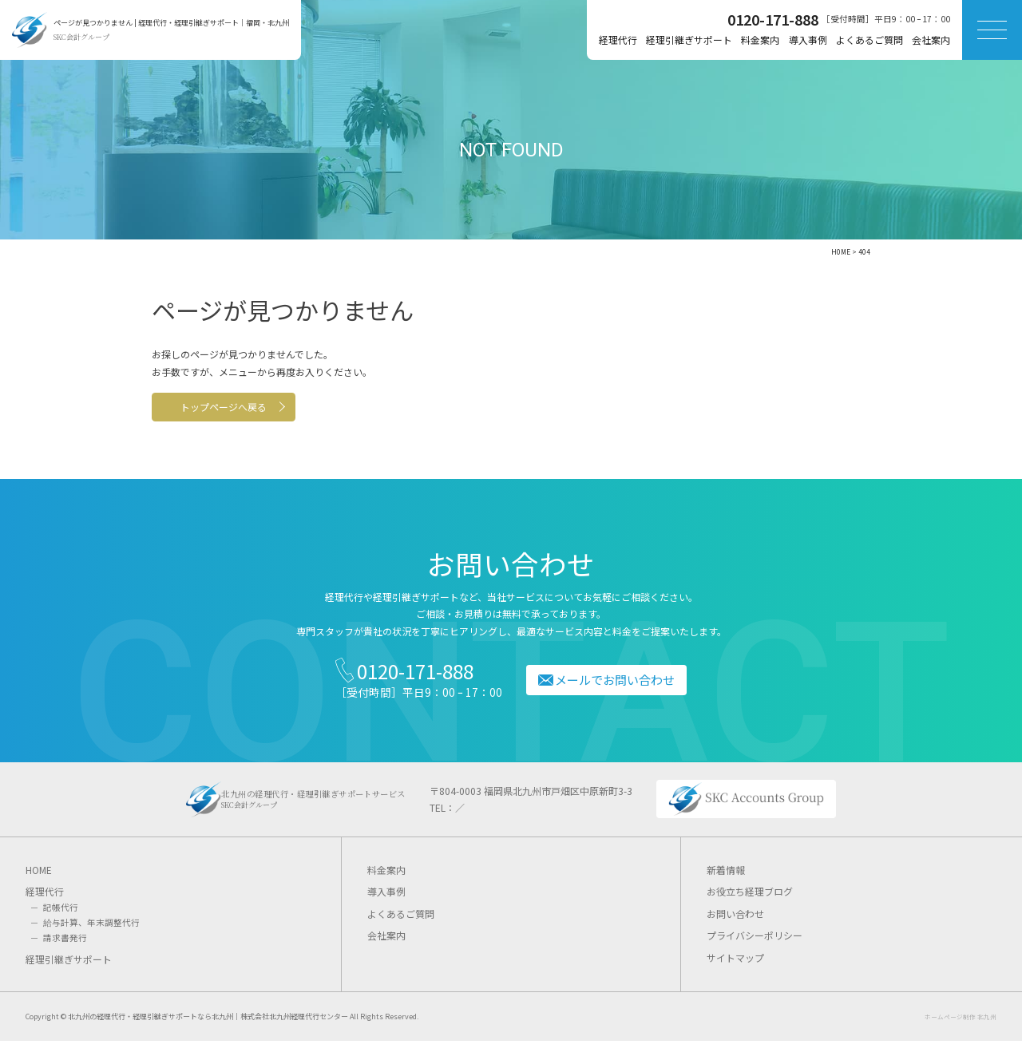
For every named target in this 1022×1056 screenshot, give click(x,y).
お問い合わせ (735, 928)
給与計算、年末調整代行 (91, 937)
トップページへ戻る (256, 409)
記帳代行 (60, 922)
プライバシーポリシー (754, 951)
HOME (39, 885)
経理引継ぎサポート (689, 39)
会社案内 (931, 39)
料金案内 (760, 39)
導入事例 (808, 39)
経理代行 (618, 39)
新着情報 (726, 885)
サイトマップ (735, 972)
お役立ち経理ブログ (750, 906)
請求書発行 (65, 953)
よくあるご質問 (869, 39)
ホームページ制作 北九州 (960, 1031)
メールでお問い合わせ (622, 686)
